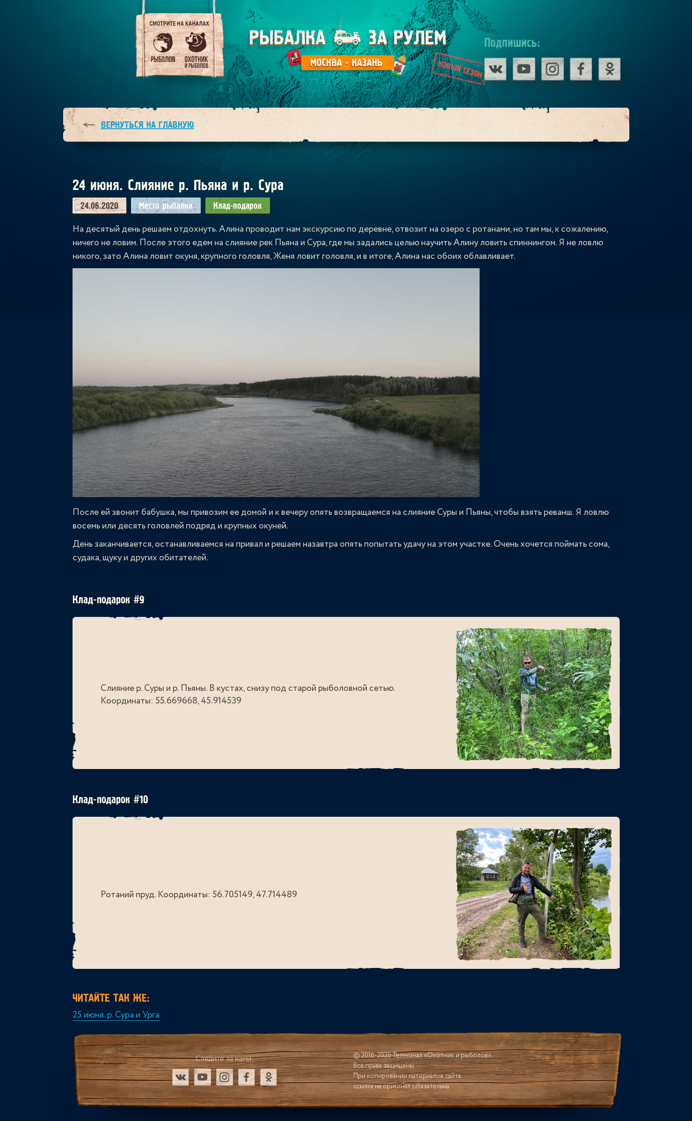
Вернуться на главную (147, 125)
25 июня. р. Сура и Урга (116, 1015)
